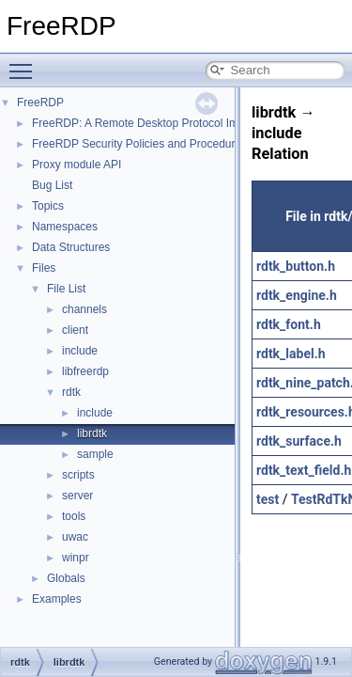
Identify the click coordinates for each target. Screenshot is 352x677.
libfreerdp (85, 371)
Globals (66, 578)
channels (84, 309)
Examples (57, 599)
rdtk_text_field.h (303, 470)
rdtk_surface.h (299, 441)
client (75, 330)
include (80, 350)
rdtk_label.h (291, 353)
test (267, 499)
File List (66, 288)
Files (43, 268)
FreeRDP (40, 102)
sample (95, 454)
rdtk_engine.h (296, 295)
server (77, 495)
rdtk (71, 392)
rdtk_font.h (288, 324)
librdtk (92, 433)
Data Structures (71, 247)
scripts (78, 474)
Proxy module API (76, 164)
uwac (75, 536)
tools (73, 516)
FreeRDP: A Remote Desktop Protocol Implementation (167, 123)
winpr (75, 557)
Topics (48, 206)
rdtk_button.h (295, 266)
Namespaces (65, 226)
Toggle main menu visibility (25, 63)
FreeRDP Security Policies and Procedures (139, 143)
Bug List (52, 185)
